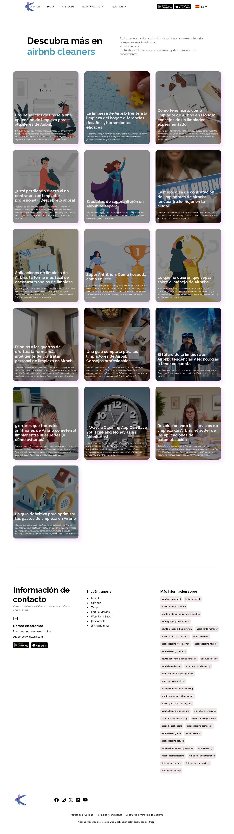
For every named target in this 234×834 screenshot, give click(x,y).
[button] (119, 7)
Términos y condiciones (109, 814)
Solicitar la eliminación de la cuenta (144, 814)
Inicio (50, 6)
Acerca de (68, 6)
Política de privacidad (82, 814)
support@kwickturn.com (28, 636)
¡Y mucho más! (100, 625)
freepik (152, 822)
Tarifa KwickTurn (92, 6)
